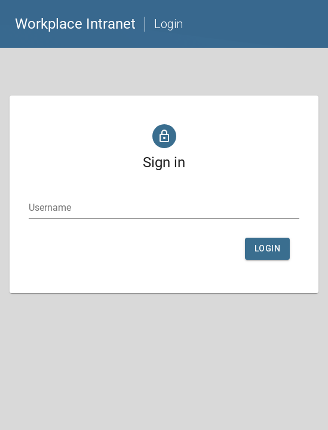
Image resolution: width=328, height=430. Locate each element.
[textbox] (164, 208)
